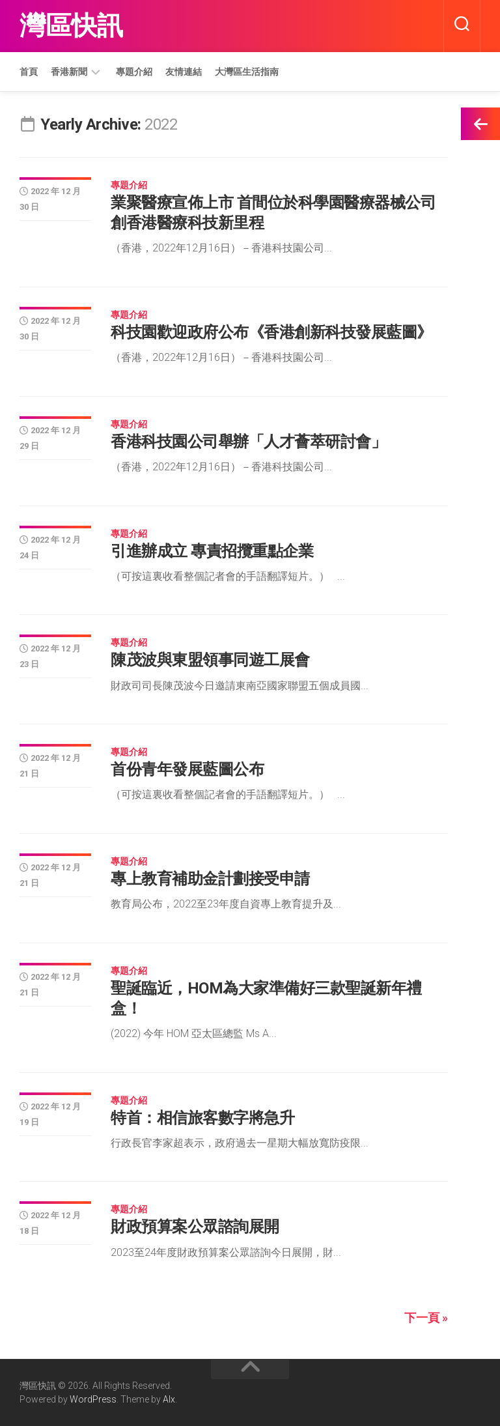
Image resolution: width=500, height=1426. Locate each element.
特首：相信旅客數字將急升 (202, 1118)
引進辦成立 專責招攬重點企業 (212, 551)
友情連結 (183, 71)
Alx (169, 1399)
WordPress (93, 1399)
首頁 (29, 71)
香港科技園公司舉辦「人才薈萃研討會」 (248, 442)
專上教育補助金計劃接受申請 (210, 879)
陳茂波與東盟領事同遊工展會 (210, 660)
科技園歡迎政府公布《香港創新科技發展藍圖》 (271, 332)
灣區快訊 (71, 25)
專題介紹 (134, 71)
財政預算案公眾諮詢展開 (195, 1227)
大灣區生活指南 (247, 71)
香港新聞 (69, 71)
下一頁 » (426, 1317)
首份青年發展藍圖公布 (187, 769)
